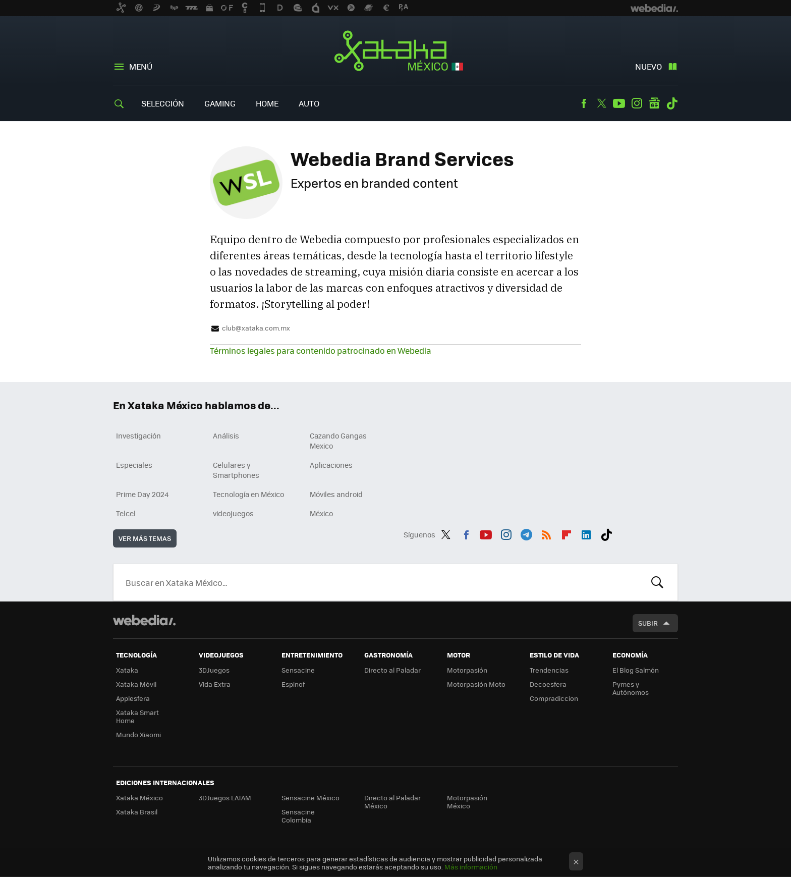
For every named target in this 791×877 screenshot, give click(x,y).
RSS (546, 533)
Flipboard (566, 533)
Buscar (657, 582)
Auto (309, 103)
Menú (140, 66)
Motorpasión (467, 670)
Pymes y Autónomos (630, 688)
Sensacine (298, 670)
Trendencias (549, 670)
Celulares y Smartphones (236, 470)
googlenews (654, 103)
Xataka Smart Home (137, 716)
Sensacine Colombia (298, 816)
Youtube (619, 103)
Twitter (601, 103)
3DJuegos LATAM (225, 797)
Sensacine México (310, 797)
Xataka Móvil (136, 684)
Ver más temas (145, 538)
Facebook (584, 103)
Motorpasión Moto (476, 684)
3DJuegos (214, 670)
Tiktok (672, 103)
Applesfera (133, 698)
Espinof (293, 684)
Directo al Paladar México (392, 801)
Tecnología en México (248, 494)
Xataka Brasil (136, 811)
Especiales (134, 465)
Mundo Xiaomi (138, 734)
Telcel (126, 513)
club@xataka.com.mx (256, 328)
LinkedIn (586, 533)
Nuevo (648, 66)
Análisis (226, 435)
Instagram (637, 103)
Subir (648, 623)
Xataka (127, 670)
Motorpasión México (467, 801)
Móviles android (336, 494)
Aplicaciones (331, 465)
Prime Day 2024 (142, 494)
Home (267, 103)
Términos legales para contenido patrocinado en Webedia (320, 350)
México (321, 513)
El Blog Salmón (635, 670)
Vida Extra (215, 684)
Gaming (220, 103)
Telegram (526, 533)
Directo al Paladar (392, 670)
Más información (470, 866)
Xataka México (396, 51)
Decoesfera (548, 684)
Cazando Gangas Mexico (338, 440)
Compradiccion (554, 698)
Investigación (138, 435)
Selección (162, 103)
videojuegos (233, 513)
